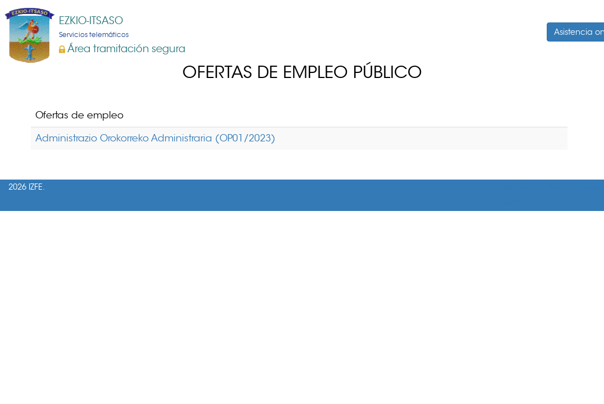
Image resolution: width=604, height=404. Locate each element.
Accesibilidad (574, 187)
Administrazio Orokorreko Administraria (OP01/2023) (155, 138)
